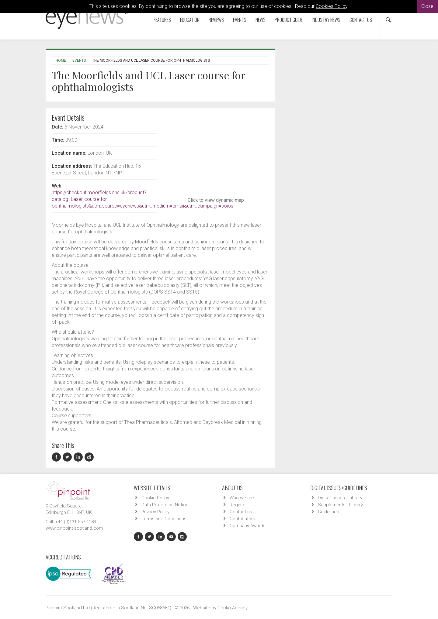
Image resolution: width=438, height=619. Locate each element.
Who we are (242, 497)
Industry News (326, 19)
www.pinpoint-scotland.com (74, 528)
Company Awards (248, 525)
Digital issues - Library (340, 497)
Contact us (360, 19)
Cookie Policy (155, 497)
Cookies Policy (331, 6)
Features (162, 19)
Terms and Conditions (163, 518)
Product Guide (289, 19)
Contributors (242, 518)
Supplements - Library (340, 504)
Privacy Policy (155, 511)
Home (61, 60)
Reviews (216, 19)
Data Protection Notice (165, 504)
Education (190, 19)
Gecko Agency (232, 607)
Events (239, 19)
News (260, 19)
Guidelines (328, 511)
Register (238, 504)
